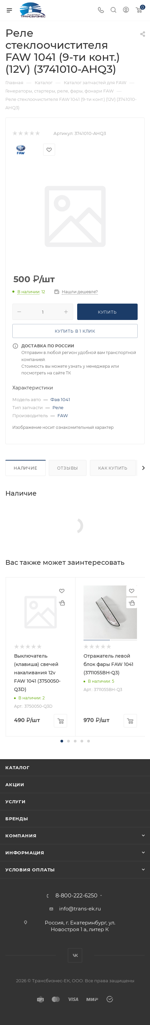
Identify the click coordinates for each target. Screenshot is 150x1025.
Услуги (15, 801)
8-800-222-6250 (76, 895)
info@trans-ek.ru (80, 908)
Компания (20, 835)
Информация (24, 852)
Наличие (25, 468)
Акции (14, 784)
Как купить (113, 468)
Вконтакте (75, 955)
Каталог (17, 767)
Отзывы (67, 468)
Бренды (16, 818)
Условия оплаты (30, 869)
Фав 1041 (60, 399)
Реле (57, 407)
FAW (62, 415)
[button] (61, 741)
